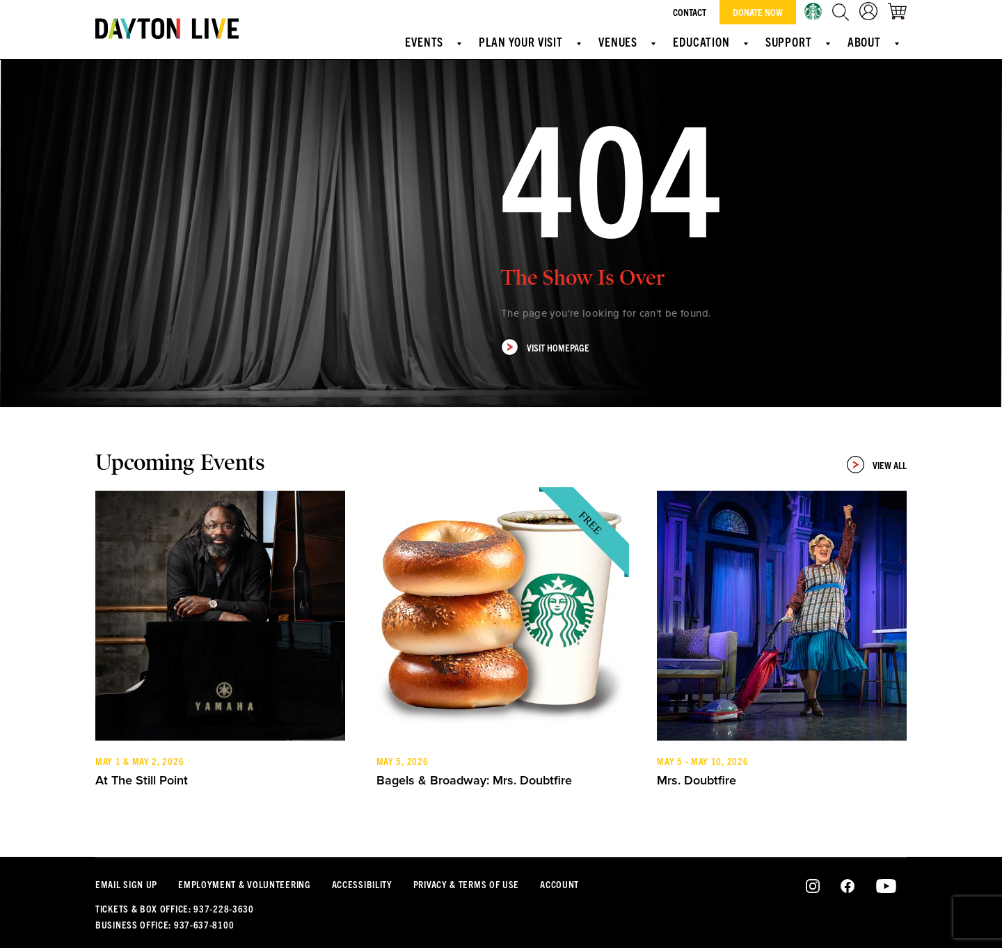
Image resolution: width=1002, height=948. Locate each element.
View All (877, 464)
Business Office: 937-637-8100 (164, 924)
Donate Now (758, 12)
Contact (689, 12)
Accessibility (362, 884)
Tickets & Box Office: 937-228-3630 (174, 908)
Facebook (847, 886)
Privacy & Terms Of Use (466, 884)
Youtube (886, 886)
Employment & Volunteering (244, 884)
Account (559, 884)
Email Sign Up (126, 884)
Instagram (813, 886)
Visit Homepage (545, 347)
